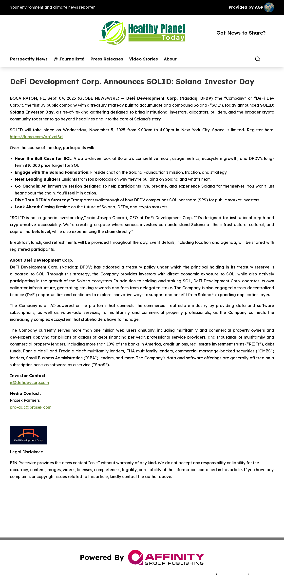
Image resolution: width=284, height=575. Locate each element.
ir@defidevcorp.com (29, 382)
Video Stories (143, 59)
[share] (270, 59)
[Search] (258, 59)
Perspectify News (29, 59)
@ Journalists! (69, 59)
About (170, 59)
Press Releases (106, 59)
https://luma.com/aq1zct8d (36, 136)
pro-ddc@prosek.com (30, 407)
